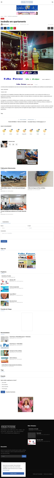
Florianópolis (4, 388)
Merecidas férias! (13, 301)
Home (2, 16)
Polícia (5, 16)
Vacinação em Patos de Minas (16, 350)
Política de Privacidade (37, 474)
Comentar (4, 241)
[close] (24, 463)
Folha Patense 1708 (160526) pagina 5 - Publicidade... (20, 336)
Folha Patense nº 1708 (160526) (16, 343)
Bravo (31, 134)
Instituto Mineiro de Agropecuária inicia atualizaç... (12, 364)
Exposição (39, 433)
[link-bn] (27, 8)
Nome (2, 225)
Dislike (10, 134)
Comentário (3, 231)
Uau (44, 134)
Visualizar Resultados (10, 392)
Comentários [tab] (6, 222)
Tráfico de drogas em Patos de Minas (36, 188)
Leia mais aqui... (6, 470)
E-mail (29, 225)
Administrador (11, 141)
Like (4, 134)
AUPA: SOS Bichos (13, 357)
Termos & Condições (48, 474)
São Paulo (4, 382)
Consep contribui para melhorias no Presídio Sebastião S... (13, 212)
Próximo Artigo (32, 119)
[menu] (1, 2)
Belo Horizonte (5, 386)
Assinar (24, 456)
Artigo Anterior (22, 119)
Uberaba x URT (13, 279)
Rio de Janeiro (5, 384)
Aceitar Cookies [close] (13, 473)
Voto (3, 392)
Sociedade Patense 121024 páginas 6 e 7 (37, 121)
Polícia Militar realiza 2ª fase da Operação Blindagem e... (13, 188)
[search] (52, 2)
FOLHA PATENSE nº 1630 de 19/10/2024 (17, 121)
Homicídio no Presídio (6, 275)
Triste (38, 134)
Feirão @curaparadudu (14, 286)
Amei (17, 134)
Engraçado (24, 134)
